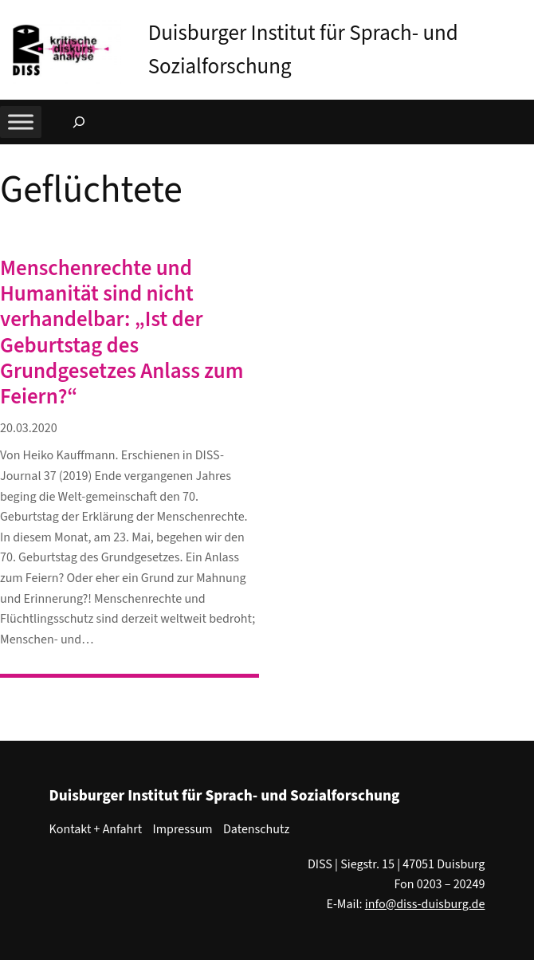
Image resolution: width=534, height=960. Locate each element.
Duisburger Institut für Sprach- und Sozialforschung (224, 796)
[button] (522, 15)
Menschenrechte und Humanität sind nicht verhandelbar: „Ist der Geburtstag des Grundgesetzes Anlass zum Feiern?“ (121, 333)
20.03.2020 (28, 428)
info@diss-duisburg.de (425, 904)
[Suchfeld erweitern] (79, 122)
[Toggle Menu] (20, 122)
